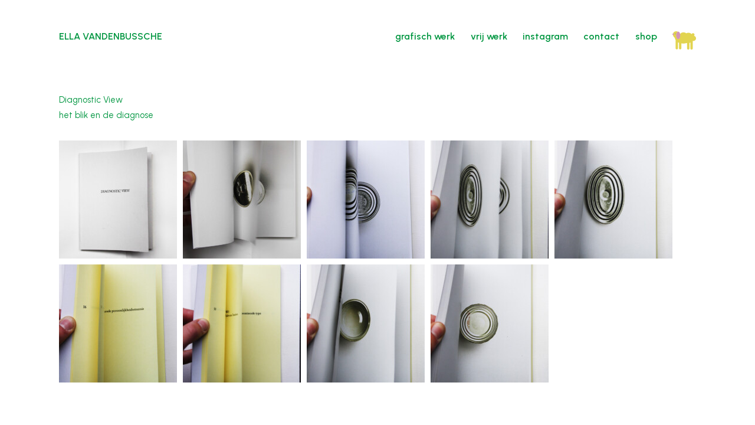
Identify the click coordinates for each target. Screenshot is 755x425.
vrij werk (489, 36)
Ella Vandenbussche (110, 36)
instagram (545, 36)
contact (601, 36)
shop (646, 36)
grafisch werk (425, 36)
